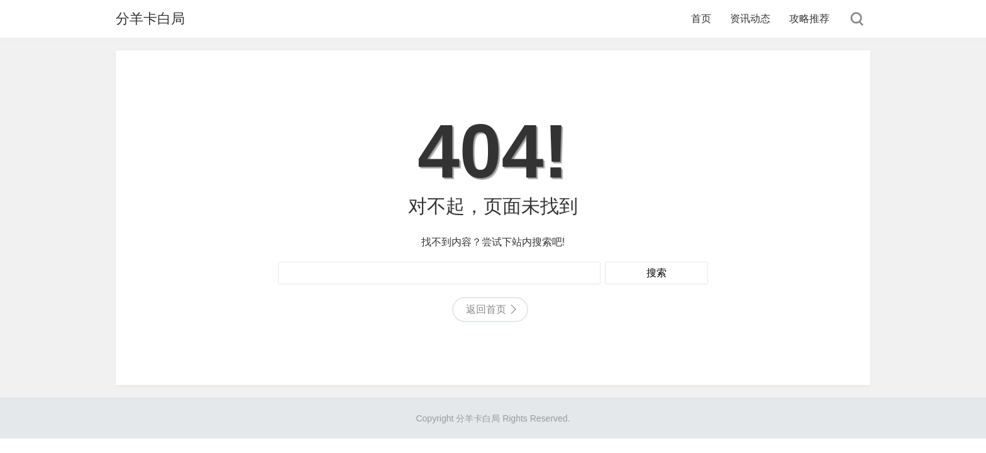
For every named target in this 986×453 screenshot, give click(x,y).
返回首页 (486, 309)
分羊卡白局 (150, 18)
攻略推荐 (809, 18)
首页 (701, 18)
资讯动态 (750, 18)
